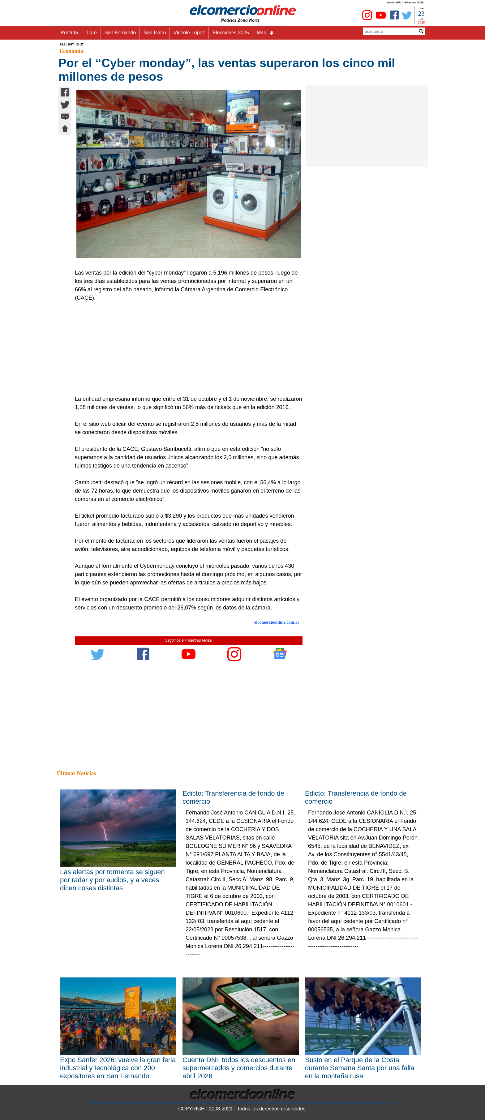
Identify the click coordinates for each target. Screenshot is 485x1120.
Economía (71, 51)
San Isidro (155, 32)
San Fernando (120, 32)
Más (265, 33)
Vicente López (189, 32)
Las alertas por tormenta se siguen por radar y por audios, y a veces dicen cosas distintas (112, 880)
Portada (69, 32)
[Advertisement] (185, 348)
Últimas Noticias (76, 773)
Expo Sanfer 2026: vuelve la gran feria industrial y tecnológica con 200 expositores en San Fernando (118, 1068)
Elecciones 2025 (230, 32)
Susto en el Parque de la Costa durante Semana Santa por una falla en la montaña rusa (359, 1068)
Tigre (91, 32)
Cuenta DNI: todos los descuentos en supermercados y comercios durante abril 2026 (238, 1068)
